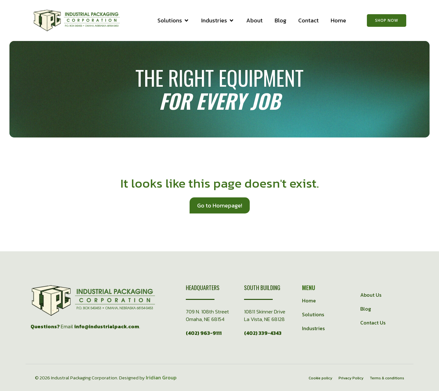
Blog (280, 20)
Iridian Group (161, 377)
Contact (308, 20)
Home (338, 20)
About (254, 20)
